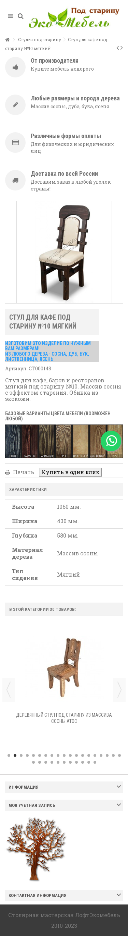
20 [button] (33, 762)
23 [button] (52, 762)
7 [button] (45, 755)
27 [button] (76, 762)
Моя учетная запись (32, 805)
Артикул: (16, 368)
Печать (23, 472)
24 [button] (58, 762)
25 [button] (64, 762)
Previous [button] (8, 690)
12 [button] (76, 755)
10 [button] (64, 755)
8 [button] (52, 755)
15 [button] (95, 755)
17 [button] (107, 755)
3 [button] (21, 755)
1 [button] (9, 755)
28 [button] (82, 762)
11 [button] (70, 755)
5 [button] (33, 755)
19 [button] (119, 755)
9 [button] (58, 755)
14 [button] (88, 755)
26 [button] (70, 762)
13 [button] (82, 755)
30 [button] (95, 762)
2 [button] (15, 755)
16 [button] (101, 755)
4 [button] (27, 755)
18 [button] (113, 755)
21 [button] (39, 762)
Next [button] (119, 690)
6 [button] (39, 755)
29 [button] (88, 762)
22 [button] (45, 762)
